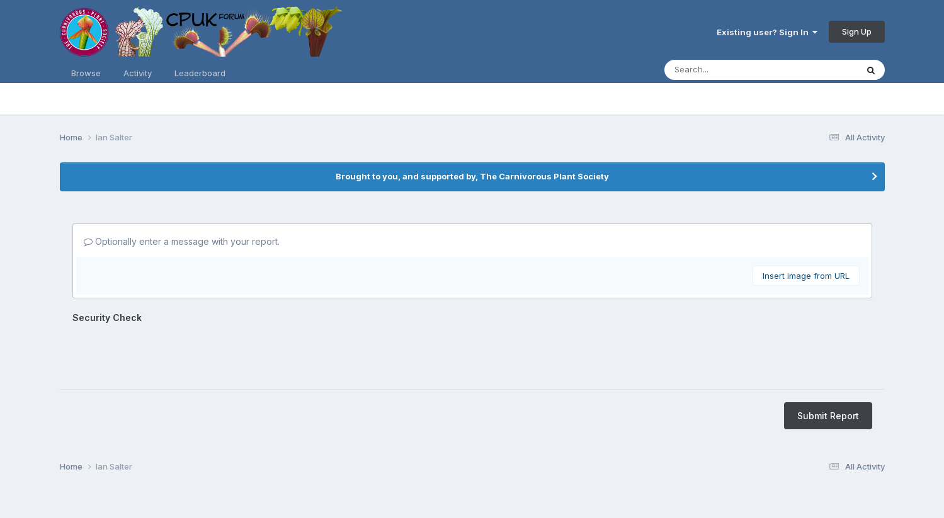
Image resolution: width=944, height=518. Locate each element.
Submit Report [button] (828, 415)
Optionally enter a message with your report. (182, 241)
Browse (86, 73)
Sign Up (857, 31)
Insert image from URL (806, 276)
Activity (137, 73)
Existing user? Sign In (767, 32)
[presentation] (168, 351)
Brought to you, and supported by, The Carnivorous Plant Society (472, 176)
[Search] (719, 70)
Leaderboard (199, 73)
